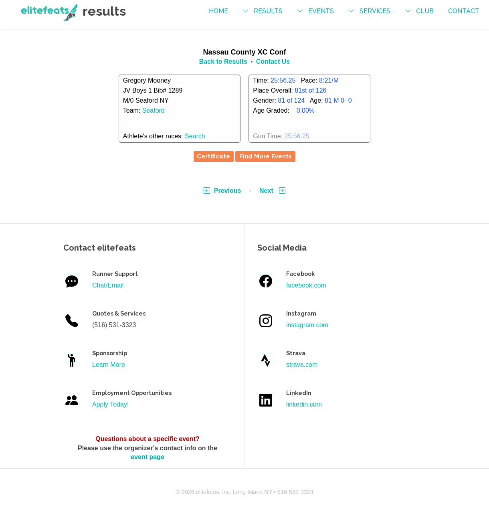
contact (463, 11)
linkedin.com (304, 404)
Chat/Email (107, 285)
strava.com (301, 364)
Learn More (108, 364)
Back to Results (223, 61)
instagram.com (307, 325)
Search (195, 136)
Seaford (153, 110)
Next (272, 190)
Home (218, 11)
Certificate (213, 156)
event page (147, 456)
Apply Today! (110, 404)
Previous (222, 190)
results (268, 11)
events (321, 11)
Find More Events (265, 156)
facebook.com (306, 285)
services (375, 11)
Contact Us (273, 61)
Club (425, 11)
